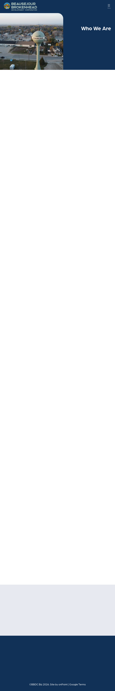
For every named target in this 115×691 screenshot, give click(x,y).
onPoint (63, 684)
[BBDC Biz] (20, 6)
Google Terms (77, 684)
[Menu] (109, 6)
